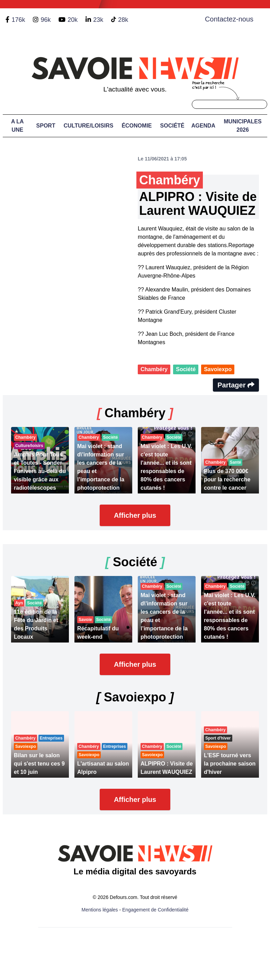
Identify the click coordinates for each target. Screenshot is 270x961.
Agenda (203, 126)
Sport (45, 126)
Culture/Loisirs (89, 126)
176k (18, 19)
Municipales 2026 (243, 126)
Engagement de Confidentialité (155, 909)
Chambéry (154, 369)
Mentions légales (100, 909)
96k (45, 19)
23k (98, 19)
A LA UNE (17, 126)
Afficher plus (135, 515)
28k (123, 19)
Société (172, 126)
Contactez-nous (229, 19)
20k (73, 19)
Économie (137, 126)
